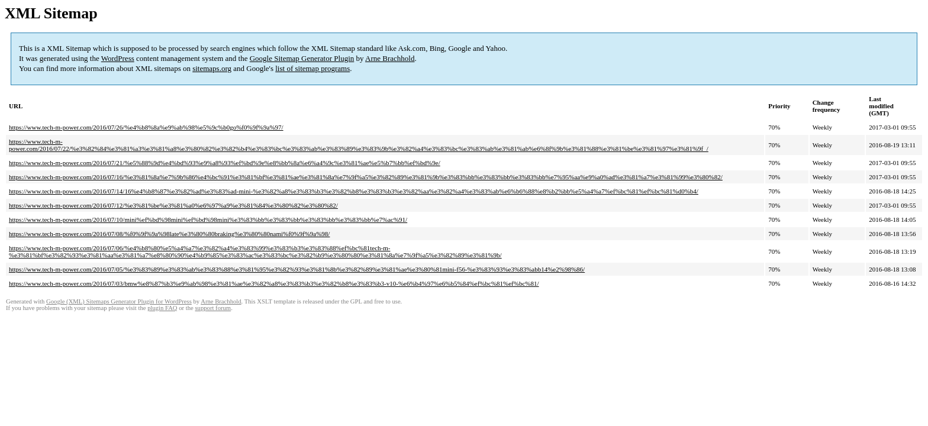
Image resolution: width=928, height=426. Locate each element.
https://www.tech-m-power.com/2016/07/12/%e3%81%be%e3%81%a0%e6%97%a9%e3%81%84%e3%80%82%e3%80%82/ (173, 205)
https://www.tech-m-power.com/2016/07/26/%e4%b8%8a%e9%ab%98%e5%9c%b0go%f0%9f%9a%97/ (146, 127)
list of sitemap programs (312, 68)
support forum (213, 308)
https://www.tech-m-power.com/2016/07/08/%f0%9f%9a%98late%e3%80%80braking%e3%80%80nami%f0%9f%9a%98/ (169, 233)
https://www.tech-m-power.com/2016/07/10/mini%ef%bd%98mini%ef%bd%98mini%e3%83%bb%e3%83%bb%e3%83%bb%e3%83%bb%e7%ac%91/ (208, 219)
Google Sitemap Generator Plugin (302, 58)
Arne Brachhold (389, 58)
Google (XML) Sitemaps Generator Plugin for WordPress (119, 301)
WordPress (117, 58)
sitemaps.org (211, 68)
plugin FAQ (162, 308)
